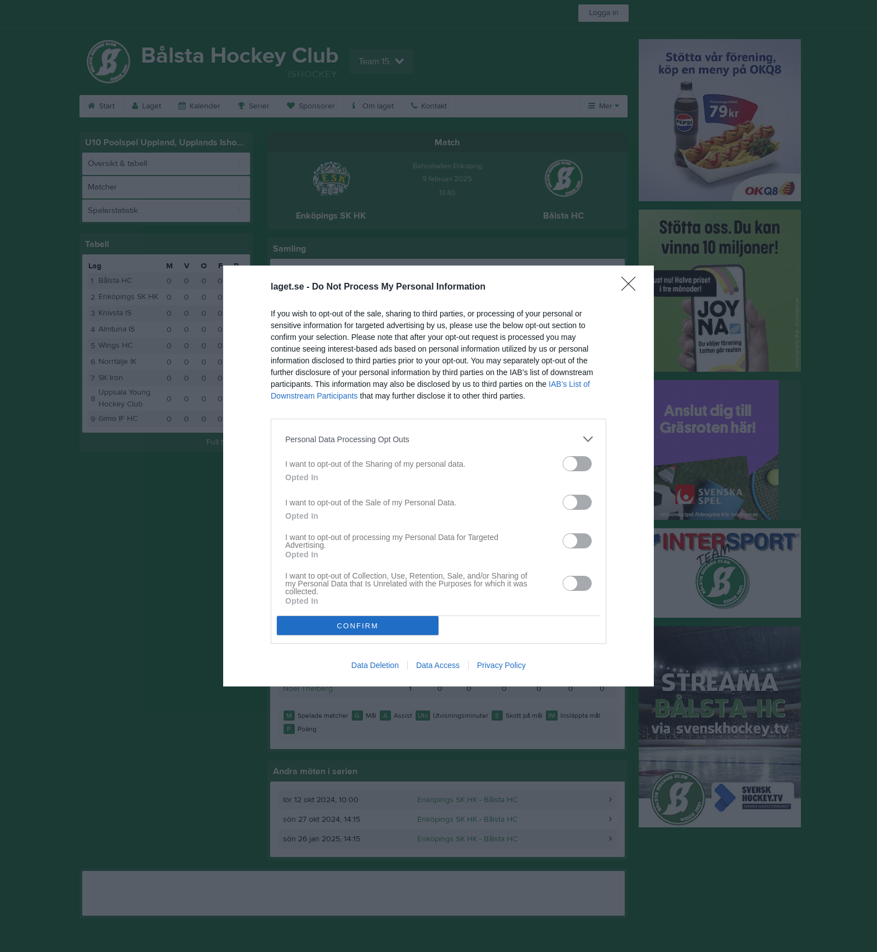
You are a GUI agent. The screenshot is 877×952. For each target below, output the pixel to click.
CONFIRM (358, 626)
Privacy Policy (501, 665)
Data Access (438, 665)
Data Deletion (375, 665)
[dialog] (438, 476)
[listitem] (438, 439)
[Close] (632, 287)
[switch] (577, 463)
